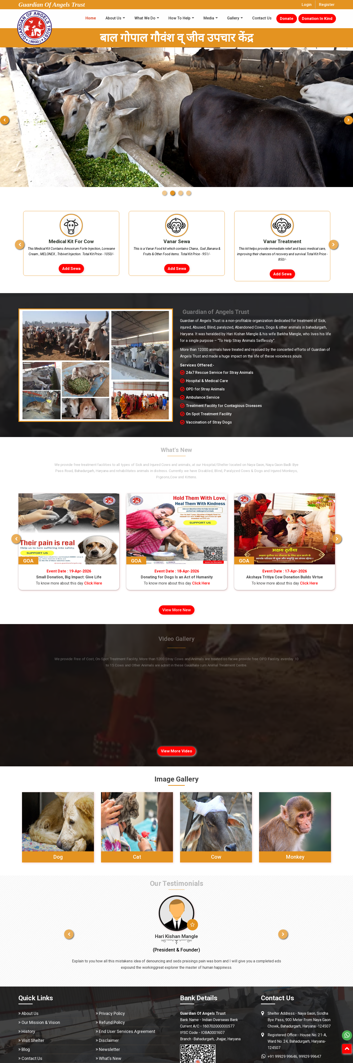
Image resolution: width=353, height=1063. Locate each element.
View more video (176, 751)
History (28, 1031)
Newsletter (109, 1049)
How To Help (179, 18)
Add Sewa (71, 268)
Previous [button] (15, 242)
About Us (113, 18)
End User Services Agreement (127, 1031)
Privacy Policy (112, 1013)
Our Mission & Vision (41, 1022)
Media (208, 18)
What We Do (144, 18)
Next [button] (338, 242)
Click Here (45, 583)
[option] (71, 243)
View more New (176, 609)
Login (307, 4)
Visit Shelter (33, 1040)
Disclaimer (109, 1040)
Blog (26, 1049)
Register (327, 4)
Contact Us (262, 18)
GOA (88, 561)
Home (90, 18)
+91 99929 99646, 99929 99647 (294, 1056)
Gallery (233, 18)
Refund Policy (112, 1022)
